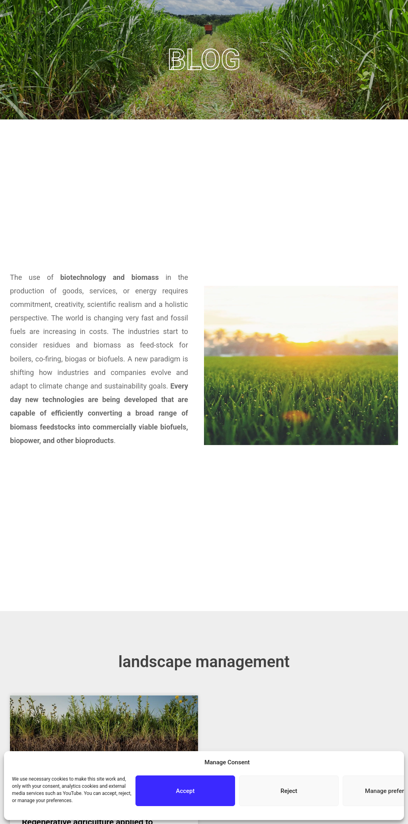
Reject (288, 791)
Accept (185, 791)
